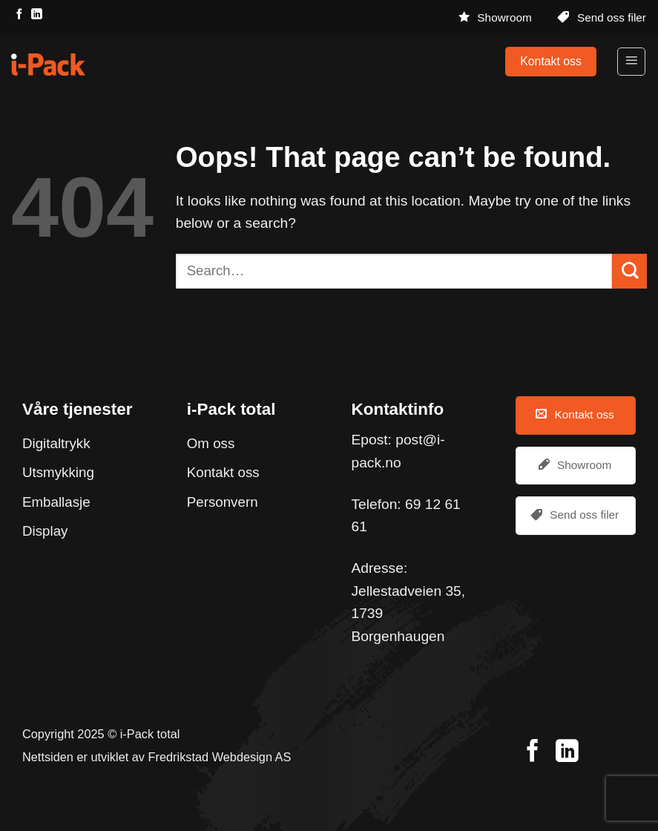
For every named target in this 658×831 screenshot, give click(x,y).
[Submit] (629, 271)
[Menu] (631, 61)
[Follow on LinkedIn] (36, 15)
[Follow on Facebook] (19, 15)
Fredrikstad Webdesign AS (220, 756)
